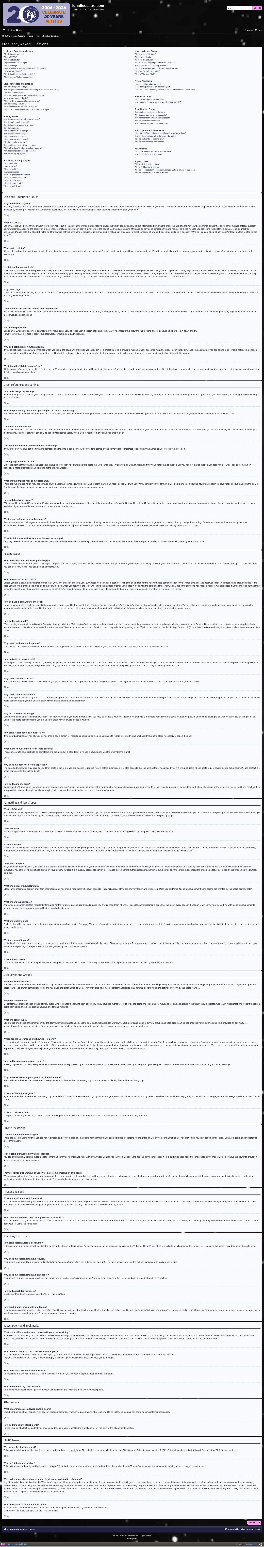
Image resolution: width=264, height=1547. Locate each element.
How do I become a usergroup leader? (150, 65)
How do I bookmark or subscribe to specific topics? (155, 136)
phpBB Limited (85, 1450)
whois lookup (207, 1482)
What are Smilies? (11, 169)
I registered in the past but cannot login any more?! (25, 68)
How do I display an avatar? (15, 103)
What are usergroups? (144, 59)
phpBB (55, 467)
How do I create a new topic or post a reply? (22, 119)
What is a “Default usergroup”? (147, 71)
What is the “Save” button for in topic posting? (23, 148)
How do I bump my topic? (14, 153)
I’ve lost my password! (13, 71)
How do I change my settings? (16, 86)
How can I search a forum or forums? (150, 112)
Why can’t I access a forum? (15, 136)
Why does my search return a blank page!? (152, 117)
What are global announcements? (17, 174)
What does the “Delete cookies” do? (19, 77)
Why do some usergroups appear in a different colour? (157, 68)
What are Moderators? (144, 57)
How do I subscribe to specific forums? (150, 138)
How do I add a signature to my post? (19, 125)
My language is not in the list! (16, 98)
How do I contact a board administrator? (151, 172)
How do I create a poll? (13, 128)
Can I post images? (11, 172)
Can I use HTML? (10, 166)
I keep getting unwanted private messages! (152, 86)
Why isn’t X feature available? (147, 167)
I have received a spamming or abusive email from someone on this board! (165, 89)
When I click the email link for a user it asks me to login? (27, 109)
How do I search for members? (147, 120)
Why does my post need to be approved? (20, 150)
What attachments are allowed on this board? (153, 151)
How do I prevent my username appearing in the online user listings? (32, 89)
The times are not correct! (14, 92)
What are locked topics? (13, 183)
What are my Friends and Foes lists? (149, 99)
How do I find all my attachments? (149, 154)
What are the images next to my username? (22, 101)
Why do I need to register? (14, 54)
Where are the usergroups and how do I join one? (155, 62)
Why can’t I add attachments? (16, 139)
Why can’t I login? (11, 65)
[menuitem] (18, 30)
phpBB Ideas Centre (135, 1466)
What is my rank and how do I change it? (20, 106)
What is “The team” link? (145, 74)
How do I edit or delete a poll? (16, 133)
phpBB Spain (253, 1544)
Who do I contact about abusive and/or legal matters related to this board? (165, 170)
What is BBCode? (11, 163)
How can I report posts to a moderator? (20, 145)
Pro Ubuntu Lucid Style (17, 1544)
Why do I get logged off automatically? (19, 74)
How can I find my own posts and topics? (151, 123)
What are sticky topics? (13, 180)
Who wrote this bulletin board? (147, 164)
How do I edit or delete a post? (16, 122)
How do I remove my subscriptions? (149, 141)
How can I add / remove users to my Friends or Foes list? (158, 102)
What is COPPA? (10, 57)
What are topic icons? (12, 186)
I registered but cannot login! (15, 62)
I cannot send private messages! (148, 84)
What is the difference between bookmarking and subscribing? (160, 133)
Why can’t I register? (12, 59)
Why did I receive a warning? (15, 142)
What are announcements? (15, 177)
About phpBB (212, 1450)
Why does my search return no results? (151, 115)
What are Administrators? (145, 54)
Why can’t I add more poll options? (18, 130)
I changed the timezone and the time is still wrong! (24, 95)
